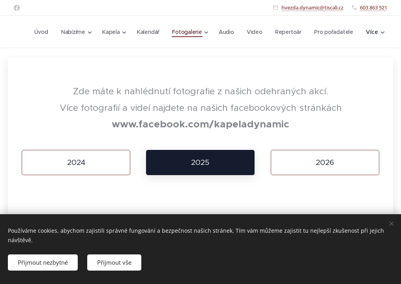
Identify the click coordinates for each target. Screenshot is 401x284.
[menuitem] (92, 32)
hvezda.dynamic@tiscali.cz (312, 7)
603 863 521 (373, 7)
